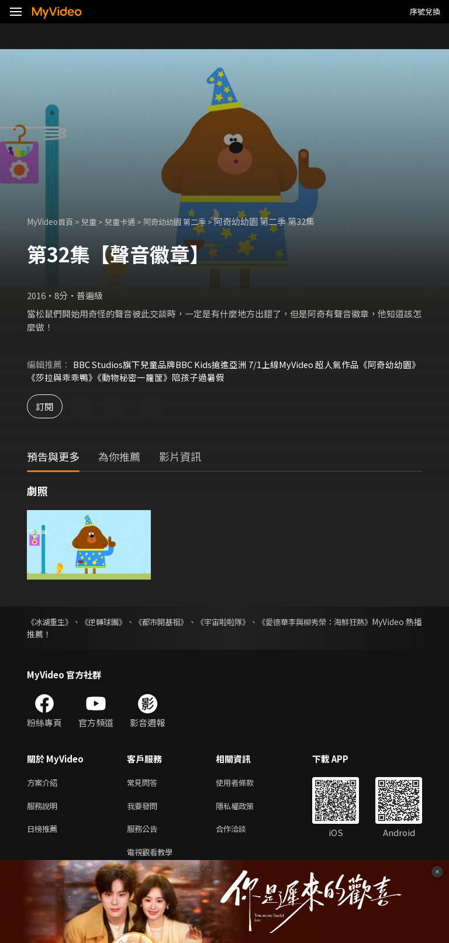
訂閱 (50, 407)
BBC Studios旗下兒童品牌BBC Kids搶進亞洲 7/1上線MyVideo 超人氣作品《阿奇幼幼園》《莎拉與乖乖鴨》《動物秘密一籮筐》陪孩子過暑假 (223, 370)
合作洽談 (240, 833)
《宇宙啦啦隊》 (256, 622)
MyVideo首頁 (53, 221)
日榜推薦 (44, 833)
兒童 (97, 221)
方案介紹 (44, 784)
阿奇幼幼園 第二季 (193, 221)
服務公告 (144, 833)
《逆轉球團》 (115, 622)
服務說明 (44, 808)
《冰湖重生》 (51, 622)
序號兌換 (425, 11)
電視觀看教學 (153, 857)
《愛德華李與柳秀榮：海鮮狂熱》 (360, 622)
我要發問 (144, 808)
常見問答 (144, 784)
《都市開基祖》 (183, 622)
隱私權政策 (245, 808)
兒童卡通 (131, 221)
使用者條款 (245, 784)
